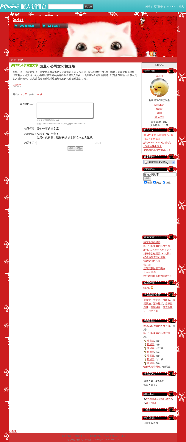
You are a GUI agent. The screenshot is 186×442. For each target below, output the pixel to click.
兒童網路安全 (94, 436)
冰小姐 (18, 20)
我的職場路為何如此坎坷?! (157, 276)
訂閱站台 (51, 25)
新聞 (147, 6)
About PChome (111, 436)
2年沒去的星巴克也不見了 (157, 249)
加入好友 (159, 117)
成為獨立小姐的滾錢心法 (156, 150)
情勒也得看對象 (151, 366)
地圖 (159, 113)
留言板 (159, 109)
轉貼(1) (147, 287)
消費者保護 (79, 436)
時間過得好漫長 (151, 242)
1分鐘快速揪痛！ (152, 146)
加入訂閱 (151, 403)
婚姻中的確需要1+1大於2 (157, 253)
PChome (171, 6)
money (166, 299)
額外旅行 (158, 303)
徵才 (123, 436)
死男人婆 (153, 311)
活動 (20, 59)
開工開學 (158, 6)
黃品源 (156, 299)
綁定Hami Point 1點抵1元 (157, 142)
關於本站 (159, 105)
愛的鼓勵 (24, 25)
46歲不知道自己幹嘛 (154, 257)
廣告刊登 (66, 436)
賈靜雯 (147, 299)
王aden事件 (149, 272)
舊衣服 (147, 264)
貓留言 (150, 340)
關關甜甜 (155, 307)
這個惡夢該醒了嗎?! (154, 268)
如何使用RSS (164, 399)
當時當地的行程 (151, 261)
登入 (181, 6)
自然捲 (169, 303)
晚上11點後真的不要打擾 (156, 246)
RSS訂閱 (151, 399)
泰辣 (145, 307)
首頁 (13, 59)
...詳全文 (17, 85)
